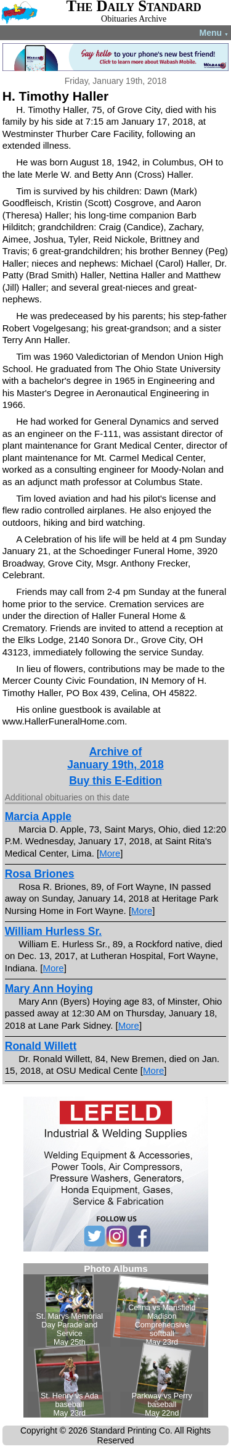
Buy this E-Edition (115, 780)
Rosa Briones (40, 874)
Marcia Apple (38, 816)
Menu (214, 33)
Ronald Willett (41, 1046)
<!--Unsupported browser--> (115, 1340)
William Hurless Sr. (53, 931)
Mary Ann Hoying (49, 988)
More (109, 853)
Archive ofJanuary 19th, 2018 (115, 758)
